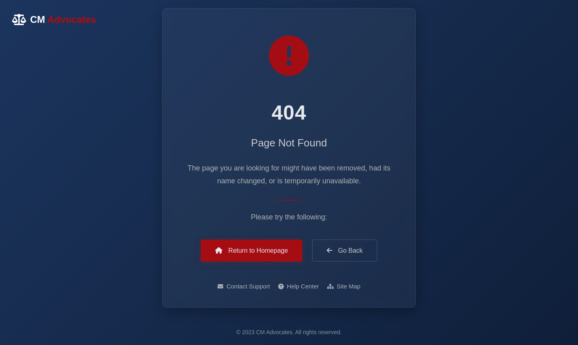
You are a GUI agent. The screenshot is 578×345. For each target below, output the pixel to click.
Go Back (345, 250)
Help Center (298, 286)
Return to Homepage (251, 250)
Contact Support (244, 286)
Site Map (343, 286)
